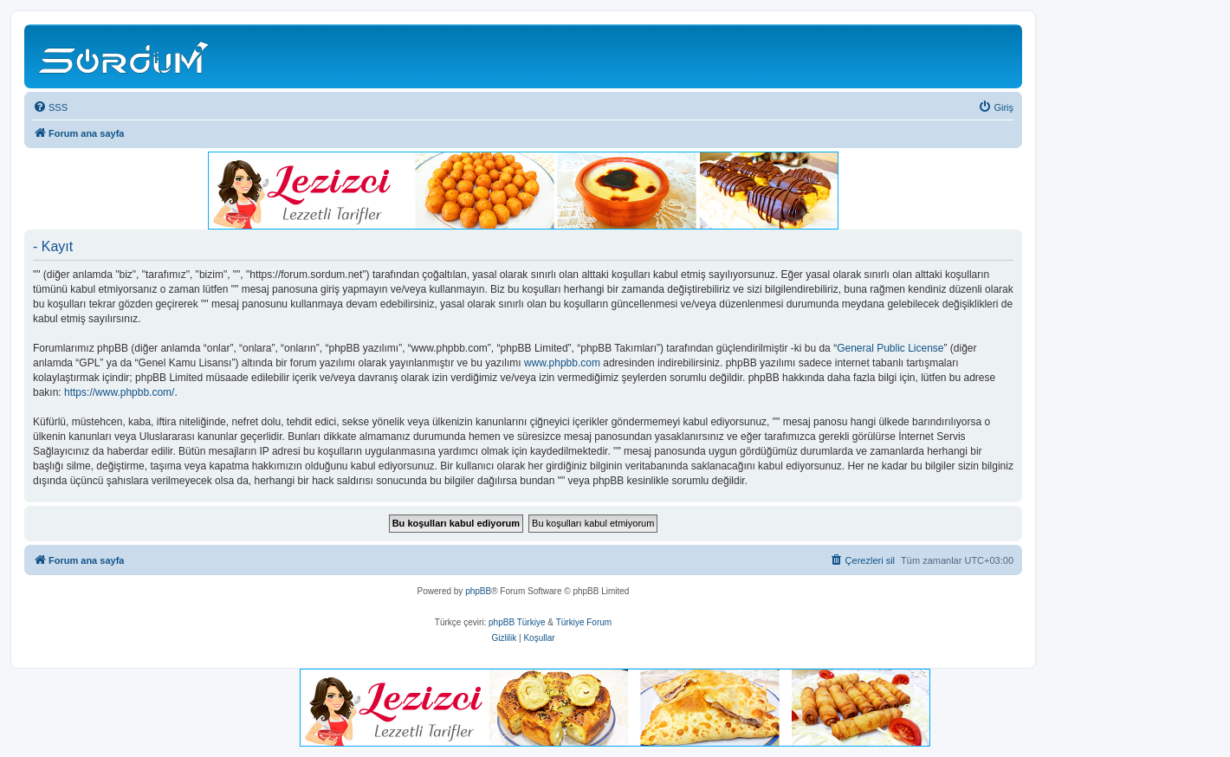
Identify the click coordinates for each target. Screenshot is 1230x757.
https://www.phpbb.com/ (119, 392)
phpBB (478, 591)
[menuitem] (50, 107)
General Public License (890, 348)
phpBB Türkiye (517, 622)
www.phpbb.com (562, 363)
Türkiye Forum (584, 622)
